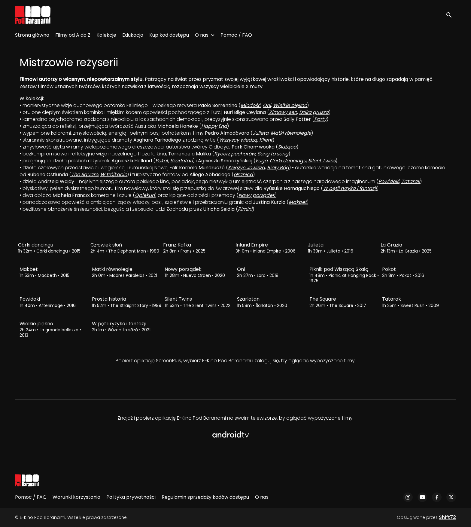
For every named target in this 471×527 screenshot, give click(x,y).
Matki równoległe (291, 133)
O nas (201, 35)
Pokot (161, 160)
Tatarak (410, 181)
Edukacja (132, 35)
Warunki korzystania (76, 497)
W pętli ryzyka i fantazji (350, 188)
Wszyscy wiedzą (238, 139)
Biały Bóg (278, 167)
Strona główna (32, 35)
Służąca (287, 146)
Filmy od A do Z (72, 35)
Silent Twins (322, 160)
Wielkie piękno (290, 105)
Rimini (245, 209)
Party (320, 119)
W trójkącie (113, 174)
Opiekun (145, 195)
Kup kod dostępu (169, 35)
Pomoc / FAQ (236, 35)
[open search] (450, 14)
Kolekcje (106, 35)
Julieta (261, 133)
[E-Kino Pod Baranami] (27, 480)
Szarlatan (181, 160)
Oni (267, 105)
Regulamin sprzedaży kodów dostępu (205, 497)
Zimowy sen (283, 112)
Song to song (272, 153)
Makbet (298, 202)
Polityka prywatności (131, 497)
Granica (243, 174)
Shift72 (447, 517)
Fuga (262, 160)
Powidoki (388, 181)
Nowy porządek (257, 195)
